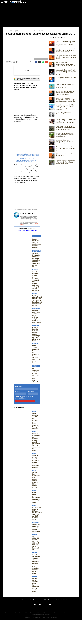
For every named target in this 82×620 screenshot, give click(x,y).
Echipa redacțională (51, 598)
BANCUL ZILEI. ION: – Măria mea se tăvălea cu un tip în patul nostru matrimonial (36, 317)
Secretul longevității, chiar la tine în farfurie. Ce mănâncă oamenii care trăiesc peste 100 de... (36, 260)
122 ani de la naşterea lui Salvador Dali (63, 112)
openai (28, 209)
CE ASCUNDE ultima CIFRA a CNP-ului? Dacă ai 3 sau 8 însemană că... (35, 543)
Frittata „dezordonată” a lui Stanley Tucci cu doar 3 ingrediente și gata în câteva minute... (37, 301)
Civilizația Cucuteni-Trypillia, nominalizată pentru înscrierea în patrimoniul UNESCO (36, 461)
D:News (12, 31)
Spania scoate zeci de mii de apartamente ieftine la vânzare (36, 243)
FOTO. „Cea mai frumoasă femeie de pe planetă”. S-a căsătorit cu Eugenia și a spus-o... (36, 354)
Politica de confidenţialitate (19, 598)
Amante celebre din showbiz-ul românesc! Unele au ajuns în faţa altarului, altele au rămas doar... (36, 563)
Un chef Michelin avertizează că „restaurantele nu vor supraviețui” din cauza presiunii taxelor (27, 160)
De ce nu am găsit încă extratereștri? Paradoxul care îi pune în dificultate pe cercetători (65, 99)
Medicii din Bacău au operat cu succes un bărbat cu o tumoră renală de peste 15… (27, 155)
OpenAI (27, 167)
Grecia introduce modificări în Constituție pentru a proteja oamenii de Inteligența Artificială (36, 421)
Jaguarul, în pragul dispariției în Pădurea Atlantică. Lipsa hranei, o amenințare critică (66, 161)
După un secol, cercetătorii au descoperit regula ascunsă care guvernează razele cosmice (65, 148)
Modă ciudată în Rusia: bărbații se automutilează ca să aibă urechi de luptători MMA (37, 513)
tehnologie (33, 209)
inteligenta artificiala (21, 209)
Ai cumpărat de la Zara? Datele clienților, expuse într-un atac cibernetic (35, 375)
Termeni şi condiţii (41, 598)
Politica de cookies (31, 598)
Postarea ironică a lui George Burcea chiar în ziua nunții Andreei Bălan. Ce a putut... (36, 334)
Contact (59, 598)
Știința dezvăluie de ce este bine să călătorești (65, 154)
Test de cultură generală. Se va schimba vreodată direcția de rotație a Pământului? (65, 92)
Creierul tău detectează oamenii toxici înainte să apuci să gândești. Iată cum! (65, 86)
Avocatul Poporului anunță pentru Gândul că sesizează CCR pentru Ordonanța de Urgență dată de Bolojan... (36, 281)
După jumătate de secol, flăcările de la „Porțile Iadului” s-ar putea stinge (65, 57)
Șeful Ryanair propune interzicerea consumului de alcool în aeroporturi (36, 497)
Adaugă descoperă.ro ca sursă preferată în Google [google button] (26, 78)
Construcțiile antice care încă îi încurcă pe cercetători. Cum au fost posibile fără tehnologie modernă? (65, 44)
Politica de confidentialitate (24, 397)
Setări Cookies (66, 598)
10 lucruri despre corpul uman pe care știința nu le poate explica (65, 78)
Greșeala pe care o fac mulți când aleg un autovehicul (36, 528)
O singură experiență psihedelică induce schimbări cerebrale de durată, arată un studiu (65, 50)
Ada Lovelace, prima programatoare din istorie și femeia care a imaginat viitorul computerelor (65, 65)
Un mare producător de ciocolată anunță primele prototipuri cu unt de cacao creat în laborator (36, 442)
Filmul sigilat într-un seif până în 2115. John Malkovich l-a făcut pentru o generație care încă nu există (66, 72)
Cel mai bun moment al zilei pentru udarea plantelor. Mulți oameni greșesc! (36, 480)
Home (7, 31)
